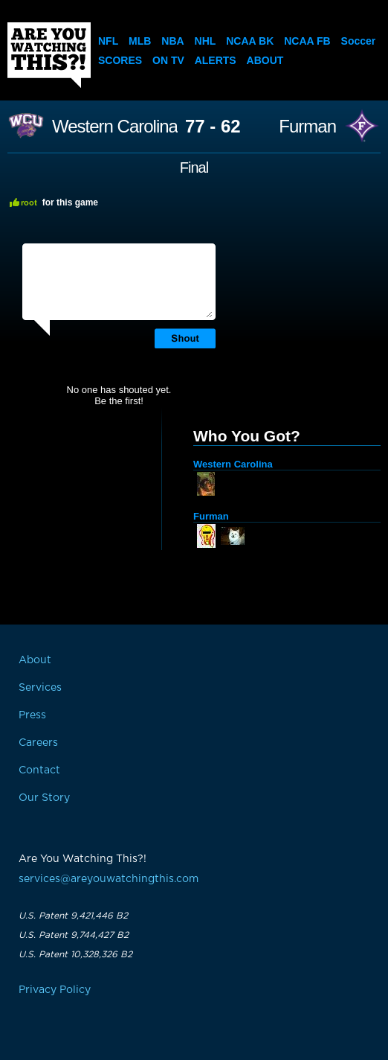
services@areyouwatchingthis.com (108, 879)
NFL (108, 41)
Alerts (215, 60)
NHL (205, 41)
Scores (120, 60)
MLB (140, 41)
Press (32, 715)
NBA (172, 41)
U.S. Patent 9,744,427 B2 (74, 934)
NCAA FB (307, 41)
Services (40, 688)
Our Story (44, 798)
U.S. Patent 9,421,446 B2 (73, 915)
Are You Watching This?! (49, 55)
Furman (307, 126)
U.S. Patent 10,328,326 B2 (75, 954)
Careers (38, 743)
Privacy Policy (55, 990)
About (265, 60)
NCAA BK (250, 41)
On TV (168, 60)
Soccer (358, 41)
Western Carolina (115, 126)
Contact (39, 770)
